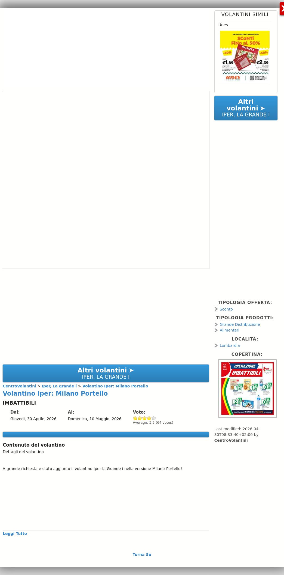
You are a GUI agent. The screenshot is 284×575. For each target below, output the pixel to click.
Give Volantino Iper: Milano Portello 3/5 (144, 418)
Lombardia (230, 345)
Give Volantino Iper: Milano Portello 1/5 (135, 418)
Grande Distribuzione (240, 324)
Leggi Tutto (15, 533)
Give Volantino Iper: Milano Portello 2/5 (140, 418)
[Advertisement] (104, 48)
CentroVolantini (231, 440)
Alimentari (229, 330)
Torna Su (142, 554)
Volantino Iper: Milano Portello (55, 393)
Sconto (226, 309)
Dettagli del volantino (23, 452)
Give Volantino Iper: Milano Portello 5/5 (154, 418)
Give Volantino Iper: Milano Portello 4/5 (149, 418)
